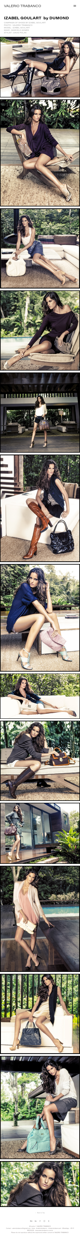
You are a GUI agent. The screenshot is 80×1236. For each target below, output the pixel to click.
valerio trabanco (22, 6)
